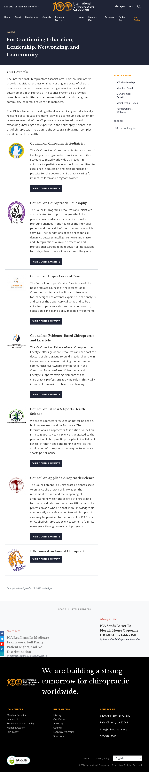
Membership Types (127, 103)
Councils (46, 17)
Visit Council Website (46, 188)
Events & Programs (60, 18)
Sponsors (58, 736)
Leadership (13, 719)
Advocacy (109, 17)
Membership (31, 17)
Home (7, 17)
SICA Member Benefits (124, 95)
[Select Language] (127, 758)
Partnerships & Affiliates (125, 110)
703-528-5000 (108, 736)
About (18, 17)
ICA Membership (126, 82)
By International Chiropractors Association (74, 644)
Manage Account (16, 727)
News (81, 17)
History (57, 715)
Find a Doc (122, 18)
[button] (2, 654)
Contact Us (88, 758)
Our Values (59, 719)
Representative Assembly (20, 723)
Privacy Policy (102, 758)
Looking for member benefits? (21, 6)
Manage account (124, 6)
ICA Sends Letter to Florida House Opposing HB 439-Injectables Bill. (119, 630)
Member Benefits (126, 88)
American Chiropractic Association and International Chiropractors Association (74, 633)
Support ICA (92, 18)
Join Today (137, 18)
